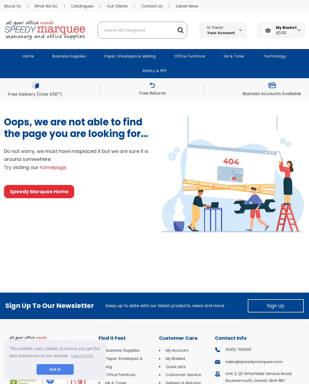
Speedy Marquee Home (39, 191)
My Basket (176, 358)
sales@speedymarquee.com (254, 361)
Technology (274, 56)
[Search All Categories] (142, 30)
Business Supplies (69, 56)
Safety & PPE (154, 70)
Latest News (187, 6)
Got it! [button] (55, 369)
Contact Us (151, 6)
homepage (53, 167)
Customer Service (183, 374)
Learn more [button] (82, 356)
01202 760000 (238, 349)
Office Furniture (189, 56)
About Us (12, 6)
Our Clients (117, 6)
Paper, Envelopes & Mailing (130, 56)
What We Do (46, 6)
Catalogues (82, 6)
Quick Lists (176, 366)
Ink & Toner (234, 56)
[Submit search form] (180, 30)
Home (28, 56)
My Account (177, 350)
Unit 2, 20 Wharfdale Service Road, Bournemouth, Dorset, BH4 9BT (259, 377)
